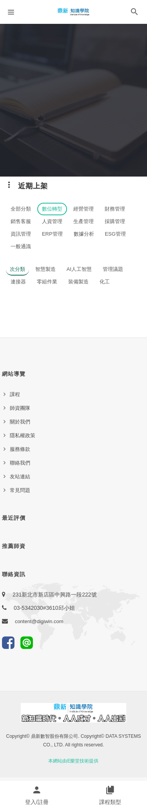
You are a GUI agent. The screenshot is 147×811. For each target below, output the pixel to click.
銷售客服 (21, 221)
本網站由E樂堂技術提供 (73, 761)
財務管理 (115, 209)
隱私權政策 (22, 435)
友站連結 (20, 476)
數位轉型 (52, 209)
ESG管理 (115, 234)
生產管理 (83, 221)
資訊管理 (21, 234)
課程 (15, 394)
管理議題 (113, 269)
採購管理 (115, 221)
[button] (134, 13)
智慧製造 (45, 269)
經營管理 (83, 209)
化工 (105, 282)
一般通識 (21, 246)
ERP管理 (52, 234)
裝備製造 (78, 282)
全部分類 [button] (21, 209)
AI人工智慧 (79, 269)
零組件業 (47, 282)
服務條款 (20, 449)
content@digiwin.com (39, 621)
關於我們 (20, 422)
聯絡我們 (20, 463)
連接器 (18, 282)
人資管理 (52, 221)
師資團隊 (20, 408)
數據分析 (84, 234)
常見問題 (20, 490)
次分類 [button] (17, 269)
